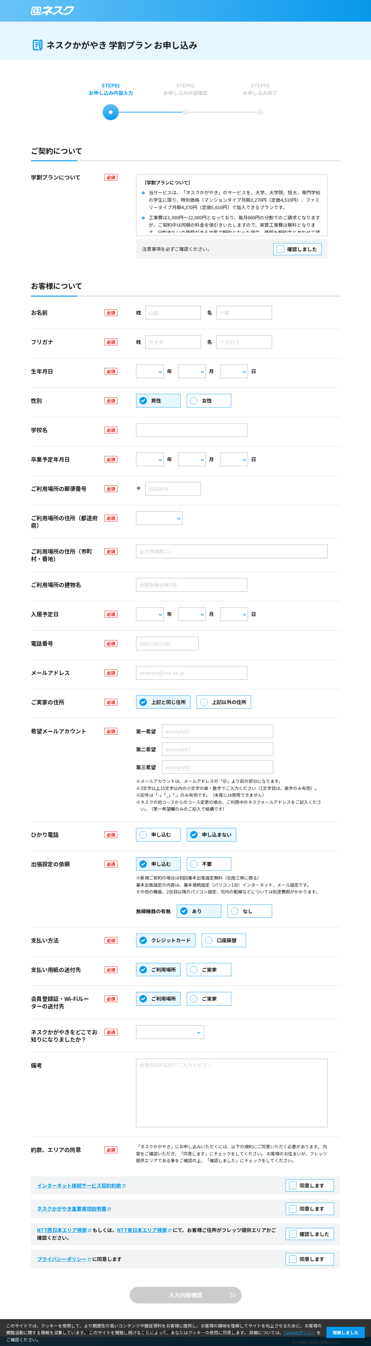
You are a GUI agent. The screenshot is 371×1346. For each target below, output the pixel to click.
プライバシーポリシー (64, 1259)
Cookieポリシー (300, 1332)
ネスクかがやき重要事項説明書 (74, 1208)
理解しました (346, 1332)
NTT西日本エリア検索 (64, 1230)
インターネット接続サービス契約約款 (82, 1185)
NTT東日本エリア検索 (145, 1230)
